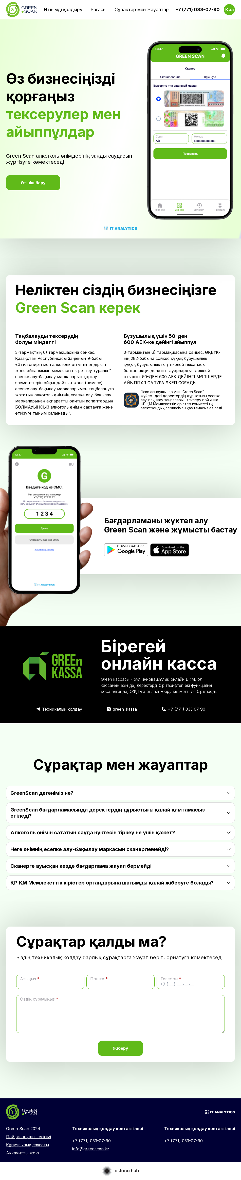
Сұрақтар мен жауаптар (142, 9)
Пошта (99, 978)
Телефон (170, 978)
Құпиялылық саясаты (27, 1144)
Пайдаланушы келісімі (28, 1136)
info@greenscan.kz (90, 1148)
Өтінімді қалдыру (63, 9)
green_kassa (125, 709)
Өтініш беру (33, 182)
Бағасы (98, 9)
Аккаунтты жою (22, 1152)
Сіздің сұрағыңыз (39, 999)
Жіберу (120, 1048)
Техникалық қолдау (62, 709)
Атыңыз (30, 978)
